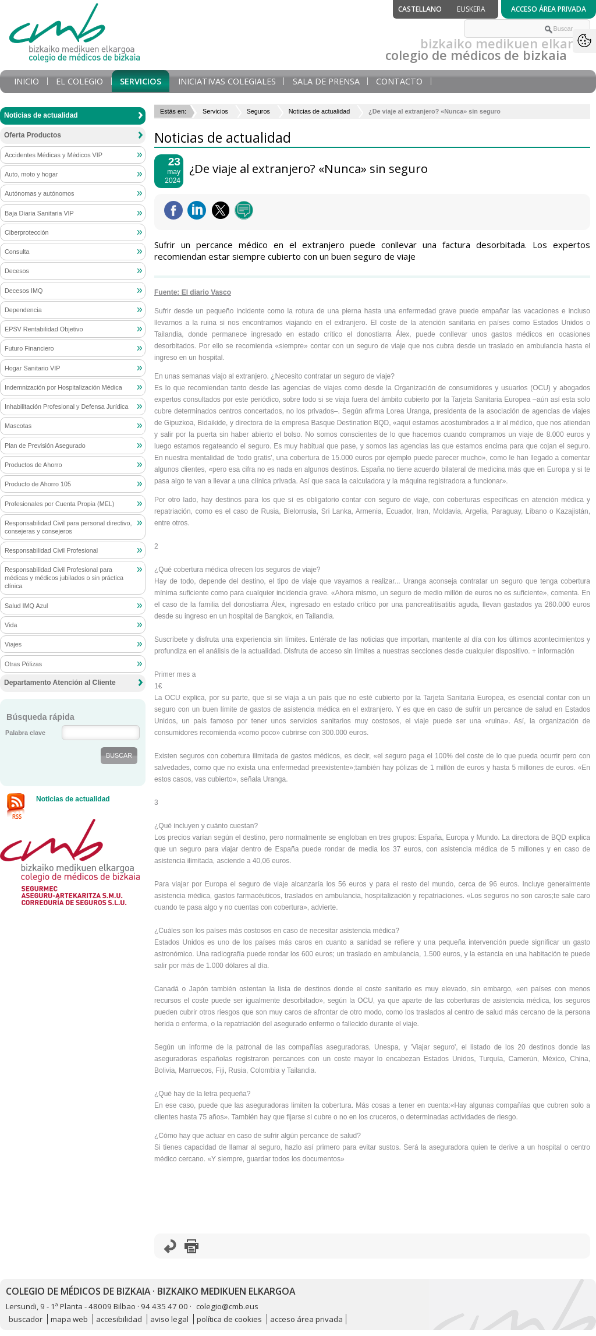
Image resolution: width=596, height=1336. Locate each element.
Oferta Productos (32, 135)
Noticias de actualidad (319, 111)
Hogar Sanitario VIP (32, 368)
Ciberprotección (27, 232)
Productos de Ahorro (33, 464)
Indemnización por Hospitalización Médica (63, 387)
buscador (25, 1319)
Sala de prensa (326, 81)
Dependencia (23, 309)
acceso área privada (306, 1319)
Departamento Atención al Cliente (60, 682)
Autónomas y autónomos (39, 193)
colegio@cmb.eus (227, 1306)
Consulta (17, 251)
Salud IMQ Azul (26, 605)
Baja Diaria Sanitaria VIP (39, 213)
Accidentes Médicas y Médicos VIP (53, 154)
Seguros (258, 111)
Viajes (13, 644)
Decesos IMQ (23, 290)
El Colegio (79, 81)
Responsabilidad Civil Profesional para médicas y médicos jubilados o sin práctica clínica (64, 577)
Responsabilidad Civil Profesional (51, 550)
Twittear (220, 210)
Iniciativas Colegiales (227, 81)
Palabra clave (25, 732)
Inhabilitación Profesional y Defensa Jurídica (66, 406)
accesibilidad (119, 1319)
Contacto (399, 81)
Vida (11, 624)
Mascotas (18, 425)
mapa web (69, 1319)
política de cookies (229, 1319)
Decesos (17, 270)
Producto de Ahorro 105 (38, 483)
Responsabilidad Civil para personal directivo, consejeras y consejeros (68, 527)
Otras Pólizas (23, 663)
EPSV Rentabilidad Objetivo (44, 329)
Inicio (26, 81)
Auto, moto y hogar (31, 174)
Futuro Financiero (29, 348)
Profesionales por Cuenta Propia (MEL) (59, 503)
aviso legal (169, 1319)
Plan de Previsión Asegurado (45, 445)
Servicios (140, 81)
